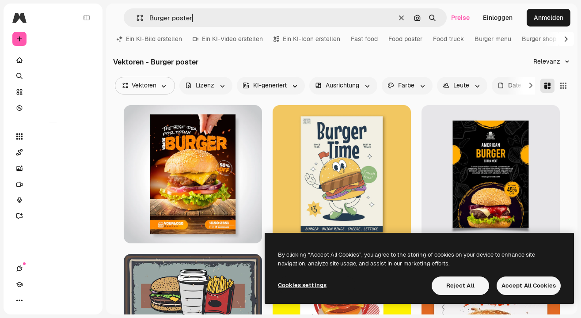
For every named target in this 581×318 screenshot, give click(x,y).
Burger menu (493, 39)
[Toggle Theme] (51, 300)
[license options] (205, 86)
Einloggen (498, 18)
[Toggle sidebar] (87, 18)
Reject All (460, 285)
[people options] (462, 86)
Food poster (405, 39)
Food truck (448, 39)
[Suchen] (53, 76)
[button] (136, 18)
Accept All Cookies (528, 285)
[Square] (563, 86)
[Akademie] (35, 300)
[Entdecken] (53, 108)
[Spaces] (53, 152)
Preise (460, 18)
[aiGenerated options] (271, 86)
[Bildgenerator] (53, 168)
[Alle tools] (53, 136)
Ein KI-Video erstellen (228, 39)
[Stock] (53, 92)
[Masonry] (547, 86)
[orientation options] (343, 86)
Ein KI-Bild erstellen (149, 39)
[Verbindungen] (19, 300)
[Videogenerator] (53, 184)
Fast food (364, 39)
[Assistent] (53, 216)
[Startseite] (53, 60)
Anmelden (548, 18)
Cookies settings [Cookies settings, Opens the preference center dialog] (302, 285)
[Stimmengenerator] (53, 200)
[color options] (407, 86)
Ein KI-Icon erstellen (306, 39)
